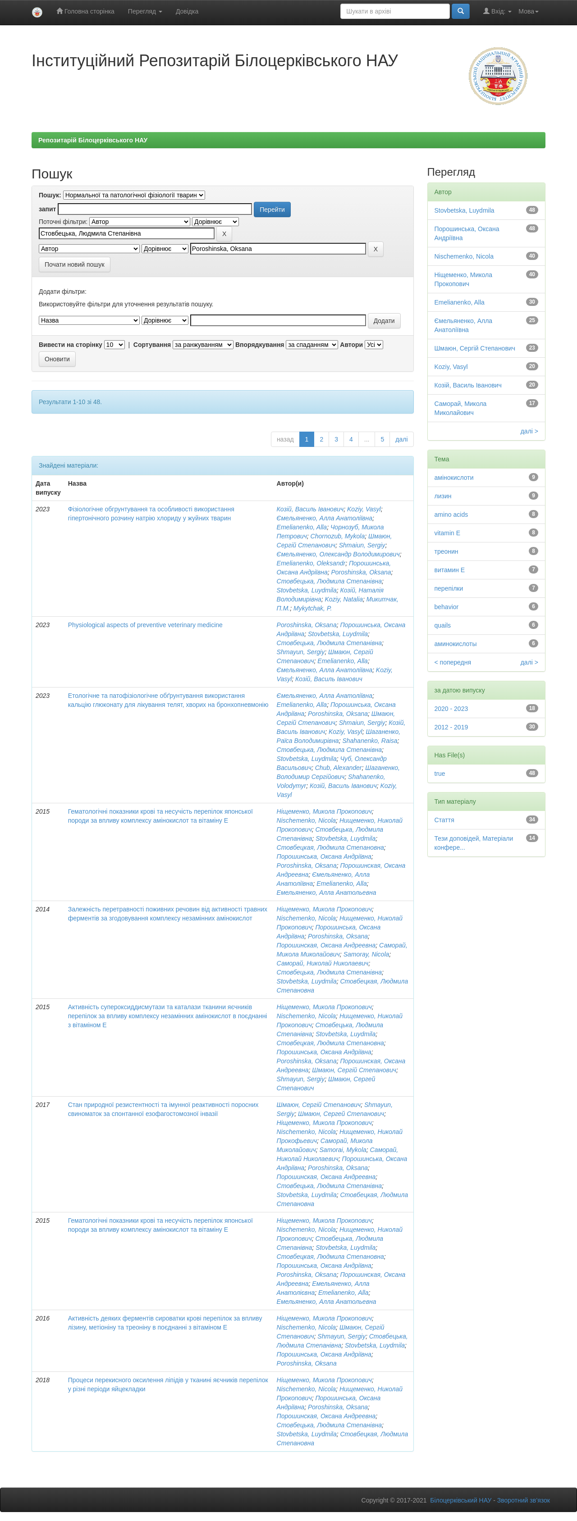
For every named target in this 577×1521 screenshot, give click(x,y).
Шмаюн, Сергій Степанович (354, 1070)
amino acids (451, 514)
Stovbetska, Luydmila (307, 590)
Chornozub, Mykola (338, 536)
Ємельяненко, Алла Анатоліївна (324, 518)
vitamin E (448, 533)
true (440, 773)
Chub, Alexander (338, 767)
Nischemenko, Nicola (306, 820)
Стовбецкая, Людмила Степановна (330, 847)
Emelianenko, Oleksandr (311, 563)
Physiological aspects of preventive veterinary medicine (145, 624)
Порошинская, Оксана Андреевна (326, 945)
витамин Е (450, 570)
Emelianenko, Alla (302, 527)
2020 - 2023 (451, 708)
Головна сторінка (85, 11)
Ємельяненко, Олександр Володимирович (338, 554)
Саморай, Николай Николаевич (323, 963)
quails (443, 625)
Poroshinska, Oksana (361, 572)
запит (47, 209)
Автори (351, 344)
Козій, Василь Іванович (310, 509)
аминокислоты (456, 643)
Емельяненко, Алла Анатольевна (326, 892)
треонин (446, 551)
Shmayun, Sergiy (301, 652)
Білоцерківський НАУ (460, 1500)
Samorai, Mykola (343, 1149)
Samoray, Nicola (366, 954)
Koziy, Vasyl (364, 509)
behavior (447, 606)
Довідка (187, 11)
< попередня (453, 662)
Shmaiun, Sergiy (362, 545)
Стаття (444, 820)
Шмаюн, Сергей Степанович (341, 1113)
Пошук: (50, 195)
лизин (443, 496)
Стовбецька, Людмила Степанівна (329, 581)
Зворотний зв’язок (523, 1500)
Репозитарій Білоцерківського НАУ (92, 140)
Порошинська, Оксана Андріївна (324, 856)
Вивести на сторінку (70, 344)
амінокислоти (454, 477)
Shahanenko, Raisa (369, 740)
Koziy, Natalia (344, 599)
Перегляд (145, 11)
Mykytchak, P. (312, 608)
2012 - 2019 (451, 727)
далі (401, 439)
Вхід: (497, 11)
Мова (528, 11)
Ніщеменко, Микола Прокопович (324, 811)
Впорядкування (259, 344)
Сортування (152, 344)
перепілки (449, 588)
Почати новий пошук (75, 264)
